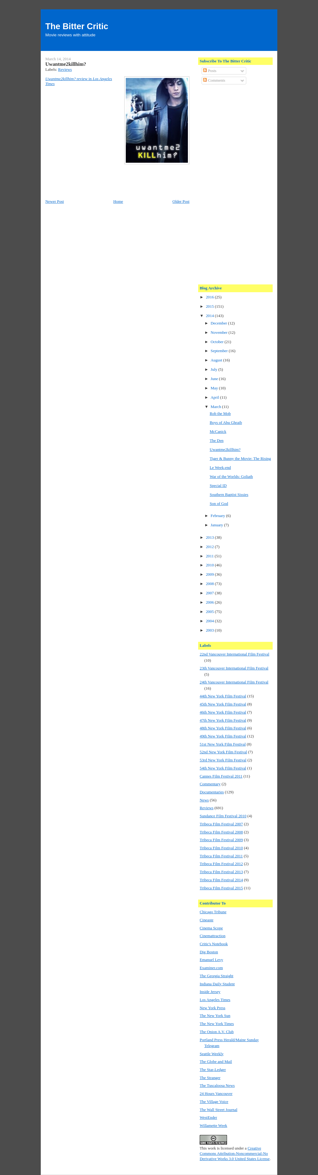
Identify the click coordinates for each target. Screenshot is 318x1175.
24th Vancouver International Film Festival (234, 682)
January (217, 525)
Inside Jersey (210, 992)
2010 (210, 565)
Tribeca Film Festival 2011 (221, 856)
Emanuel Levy (211, 960)
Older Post (180, 201)
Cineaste (206, 920)
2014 (210, 316)
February (218, 516)
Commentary (210, 784)
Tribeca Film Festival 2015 (221, 888)
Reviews (65, 69)
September (220, 351)
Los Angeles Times (215, 1000)
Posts (209, 71)
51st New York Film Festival (223, 744)
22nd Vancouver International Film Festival (234, 654)
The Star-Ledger (213, 1070)
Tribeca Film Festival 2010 (221, 848)
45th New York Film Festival (223, 704)
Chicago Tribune (213, 912)
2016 (210, 297)
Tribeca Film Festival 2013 (221, 872)
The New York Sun (215, 1016)
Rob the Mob (220, 413)
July (214, 369)
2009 (210, 574)
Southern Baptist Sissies (229, 494)
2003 (210, 630)
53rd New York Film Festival (223, 760)
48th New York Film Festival (223, 728)
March (216, 407)
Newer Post (54, 201)
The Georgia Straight (216, 976)
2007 (210, 593)
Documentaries (212, 792)
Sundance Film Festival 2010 (223, 816)
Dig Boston (209, 952)
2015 (210, 306)
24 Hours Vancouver (216, 1093)
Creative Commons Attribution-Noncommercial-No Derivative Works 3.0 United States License (235, 1153)
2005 (210, 612)
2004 (210, 621)
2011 (210, 556)
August (217, 360)
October (218, 342)
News (204, 800)
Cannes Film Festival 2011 (221, 776)
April (215, 397)
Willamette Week (213, 1125)
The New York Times (217, 1024)
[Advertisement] (224, 183)
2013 (210, 537)
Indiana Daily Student (217, 984)
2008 (210, 584)
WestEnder (208, 1117)
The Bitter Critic (76, 26)
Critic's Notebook (214, 944)
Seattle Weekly (212, 1054)
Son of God (219, 503)
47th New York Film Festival (223, 720)
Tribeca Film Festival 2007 (221, 824)
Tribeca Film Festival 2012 (221, 864)
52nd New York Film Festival (223, 752)
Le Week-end (220, 467)
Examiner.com (211, 968)
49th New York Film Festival (223, 736)
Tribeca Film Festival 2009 (221, 840)
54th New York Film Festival (223, 768)
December (219, 323)
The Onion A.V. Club (217, 1032)
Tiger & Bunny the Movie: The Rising (240, 458)
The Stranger (210, 1078)
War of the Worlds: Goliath (231, 476)
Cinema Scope (211, 928)
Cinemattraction (212, 936)
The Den (217, 440)
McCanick (218, 431)
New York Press (212, 1008)
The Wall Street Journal (218, 1110)
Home (118, 201)
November (220, 332)
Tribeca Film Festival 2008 (221, 832)
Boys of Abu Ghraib (226, 422)
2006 (210, 602)
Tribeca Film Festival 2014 (221, 880)
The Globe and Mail (216, 1061)
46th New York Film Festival (223, 712)
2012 (210, 547)
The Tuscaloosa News (217, 1085)
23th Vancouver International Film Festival (234, 668)
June (215, 379)
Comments (214, 80)
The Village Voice (214, 1102)
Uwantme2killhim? (65, 64)
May (215, 388)
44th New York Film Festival (223, 696)
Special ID (218, 485)
